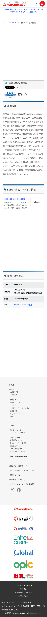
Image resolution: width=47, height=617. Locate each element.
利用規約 (23, 589)
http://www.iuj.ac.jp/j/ (23, 305)
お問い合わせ (23, 596)
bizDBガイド (14, 392)
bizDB (14, 23)
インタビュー (14, 405)
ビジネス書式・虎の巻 (17, 452)
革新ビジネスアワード (18, 466)
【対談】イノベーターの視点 (19, 408)
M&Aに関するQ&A (16, 449)
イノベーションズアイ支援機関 (21, 484)
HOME (11, 385)
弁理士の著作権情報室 (18, 457)
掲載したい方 (14, 475)
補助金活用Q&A (15, 446)
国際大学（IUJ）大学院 (14, 199)
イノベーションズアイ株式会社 (19, 603)
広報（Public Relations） (18, 414)
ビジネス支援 (14, 438)
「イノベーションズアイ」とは (21, 471)
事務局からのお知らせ (23, 593)
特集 (11, 417)
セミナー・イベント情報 (18, 443)
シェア (19, 87)
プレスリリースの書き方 (18, 433)
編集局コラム (14, 411)
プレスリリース (15, 430)
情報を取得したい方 (17, 480)
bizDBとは (13, 395)
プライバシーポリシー (23, 586)
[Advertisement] (23, 50)
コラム (12, 426)
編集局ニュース (15, 402)
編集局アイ (13, 400)
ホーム (5, 23)
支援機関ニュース (16, 440)
